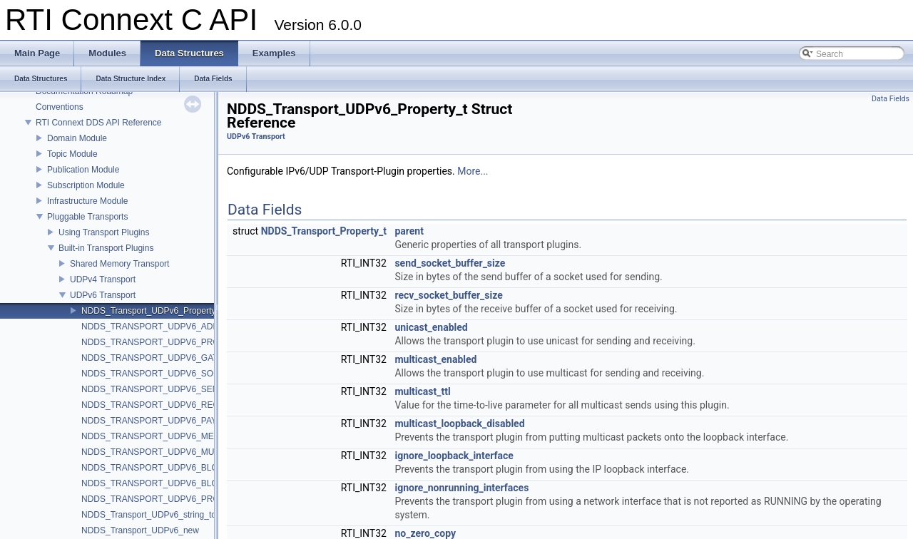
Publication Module (83, 170)
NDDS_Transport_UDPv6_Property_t (152, 311)
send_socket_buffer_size (449, 263)
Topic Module (72, 154)
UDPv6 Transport (103, 295)
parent (409, 231)
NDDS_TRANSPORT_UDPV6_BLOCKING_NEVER (180, 468)
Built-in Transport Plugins (105, 248)
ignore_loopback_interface (453, 455)
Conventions (59, 107)
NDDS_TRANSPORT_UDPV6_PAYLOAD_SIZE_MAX (184, 421)
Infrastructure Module (87, 201)
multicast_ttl (422, 391)
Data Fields (890, 98)
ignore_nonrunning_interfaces (461, 487)
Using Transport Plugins (103, 232)
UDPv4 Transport (103, 279)
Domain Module (77, 138)
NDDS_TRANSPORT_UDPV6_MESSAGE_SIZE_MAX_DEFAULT (207, 436)
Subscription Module (86, 185)
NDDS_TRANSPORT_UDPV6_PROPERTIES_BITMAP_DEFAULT (208, 342)
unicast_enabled (430, 327)
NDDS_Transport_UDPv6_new (140, 530)
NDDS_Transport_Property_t (324, 231)
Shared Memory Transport (119, 264)
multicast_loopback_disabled (459, 423)
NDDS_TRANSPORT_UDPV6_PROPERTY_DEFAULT (185, 499)
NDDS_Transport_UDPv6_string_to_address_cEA (176, 515)
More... (472, 171)
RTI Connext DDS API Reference (99, 123)
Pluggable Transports (87, 217)
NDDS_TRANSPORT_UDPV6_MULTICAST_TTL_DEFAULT (196, 452)
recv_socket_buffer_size (448, 295)
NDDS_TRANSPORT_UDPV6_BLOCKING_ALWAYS (182, 483)
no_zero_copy (425, 533)
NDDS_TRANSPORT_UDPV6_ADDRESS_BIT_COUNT (188, 327)
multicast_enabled (435, 359)
